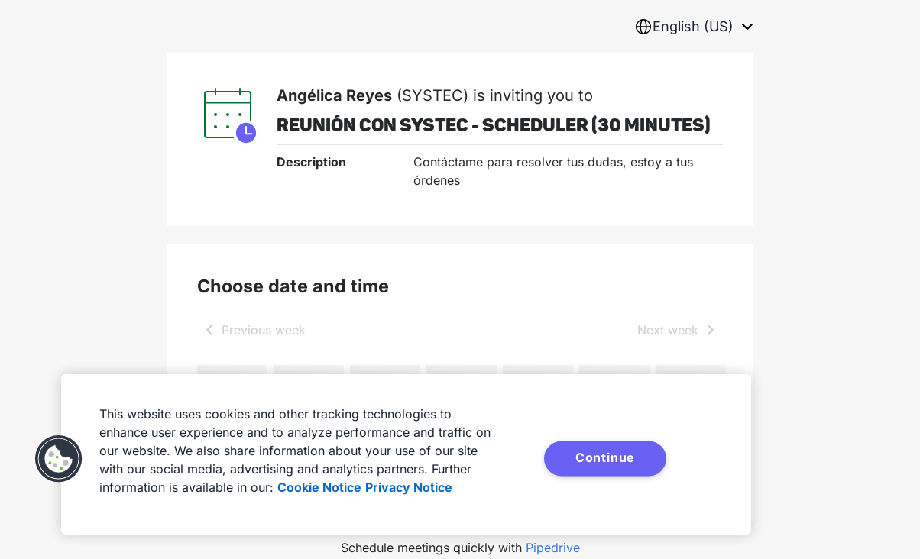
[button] (58, 459)
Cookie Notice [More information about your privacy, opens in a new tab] (319, 487)
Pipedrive (553, 547)
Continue (605, 457)
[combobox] (693, 27)
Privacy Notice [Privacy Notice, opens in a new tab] (408, 487)
